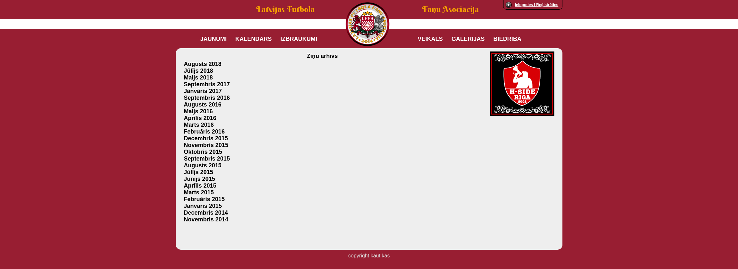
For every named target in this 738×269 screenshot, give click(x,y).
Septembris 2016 (207, 98)
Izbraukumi (299, 39)
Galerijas (468, 39)
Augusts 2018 (203, 64)
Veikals (430, 39)
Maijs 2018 (198, 77)
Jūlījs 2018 (198, 71)
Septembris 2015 (207, 158)
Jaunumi (213, 39)
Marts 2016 (199, 125)
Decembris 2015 (206, 138)
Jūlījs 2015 (198, 172)
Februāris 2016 (204, 131)
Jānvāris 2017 (203, 91)
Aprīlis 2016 (200, 118)
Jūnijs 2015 (199, 179)
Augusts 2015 (203, 165)
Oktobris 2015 (203, 152)
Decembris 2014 (206, 212)
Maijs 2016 (198, 111)
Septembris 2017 (207, 84)
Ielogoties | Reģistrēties (537, 5)
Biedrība (508, 39)
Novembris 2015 (206, 145)
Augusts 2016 (203, 104)
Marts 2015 (199, 192)
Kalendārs (253, 39)
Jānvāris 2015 (203, 206)
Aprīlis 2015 (200, 185)
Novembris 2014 (206, 219)
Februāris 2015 (204, 199)
